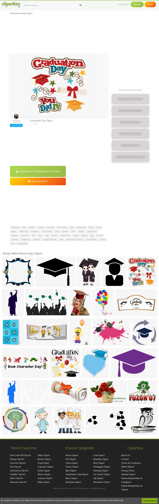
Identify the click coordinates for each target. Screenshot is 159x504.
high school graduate (74, 239)
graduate (50, 227)
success (99, 235)
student (65, 231)
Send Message (16, 125)
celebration (26, 239)
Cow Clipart (99, 455)
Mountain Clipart (101, 482)
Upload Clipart (128, 474)
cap (46, 235)
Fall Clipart (71, 459)
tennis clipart (47, 231)
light (61, 239)
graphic (41, 227)
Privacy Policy (127, 470)
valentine (14, 239)
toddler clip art (17, 474)
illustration (25, 235)
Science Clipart (45, 478)
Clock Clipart (72, 463)
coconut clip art (18, 463)
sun (12, 243)
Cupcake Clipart (45, 466)
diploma (14, 235)
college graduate (49, 239)
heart (73, 231)
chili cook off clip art (20, 455)
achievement (65, 235)
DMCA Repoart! (38, 181)
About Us (125, 455)
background (92, 231)
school (91, 227)
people (102, 239)
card (57, 231)
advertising (23, 231)
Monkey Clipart (100, 470)
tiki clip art (15, 466)
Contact (125, 459)
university (15, 227)
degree (84, 235)
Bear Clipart (71, 478)
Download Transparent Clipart (38, 171)
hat (33, 235)
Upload (137, 4)
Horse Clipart (72, 466)
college (81, 231)
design (75, 235)
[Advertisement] (58, 35)
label (40, 235)
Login (150, 4)
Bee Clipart (71, 470)
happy (13, 231)
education (35, 231)
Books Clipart (44, 459)
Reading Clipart (100, 459)
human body (22, 243)
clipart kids (81, 227)
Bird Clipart (98, 463)
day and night (91, 239)
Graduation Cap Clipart (77, 474)
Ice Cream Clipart (101, 474)
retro (99, 227)
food (24, 227)
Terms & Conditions (131, 463)
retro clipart (62, 227)
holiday (32, 227)
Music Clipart (44, 474)
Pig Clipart (98, 478)
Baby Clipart (44, 482)
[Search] (80, 5)
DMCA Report (128, 466)
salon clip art (16, 478)
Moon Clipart (72, 455)
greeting (37, 239)
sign (91, 235)
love (72, 227)
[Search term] (53, 5)
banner (54, 235)
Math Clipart (44, 455)
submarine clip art (19, 470)
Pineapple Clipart (101, 466)
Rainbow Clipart (73, 482)
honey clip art (17, 459)
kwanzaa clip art (18, 482)
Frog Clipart (43, 463)
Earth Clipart (44, 470)
